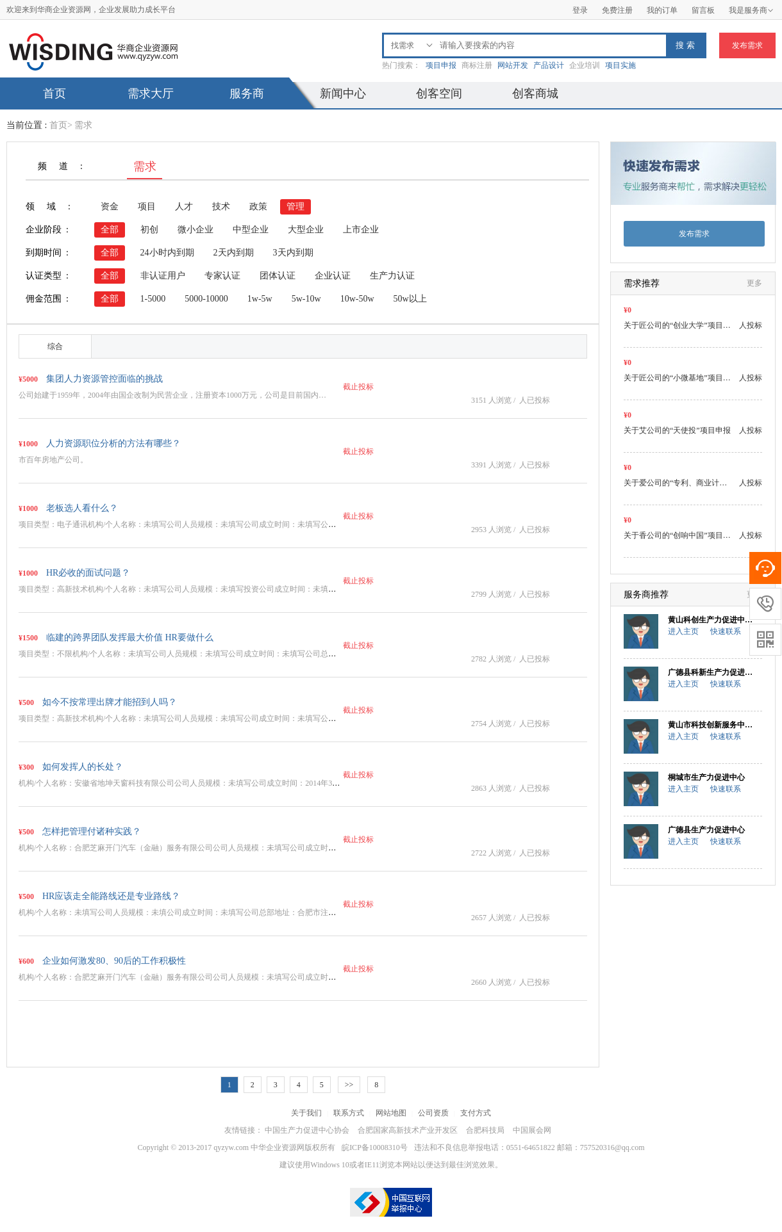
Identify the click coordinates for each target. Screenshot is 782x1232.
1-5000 (153, 299)
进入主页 (683, 631)
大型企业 (306, 229)
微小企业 (195, 229)
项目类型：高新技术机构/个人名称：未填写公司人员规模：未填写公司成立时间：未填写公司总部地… (193, 718)
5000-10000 (206, 299)
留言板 (703, 10)
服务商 (246, 93)
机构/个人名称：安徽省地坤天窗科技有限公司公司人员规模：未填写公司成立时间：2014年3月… (183, 783)
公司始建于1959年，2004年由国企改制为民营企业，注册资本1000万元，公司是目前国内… (172, 395)
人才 (184, 206)
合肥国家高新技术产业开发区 (408, 1130)
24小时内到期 (167, 252)
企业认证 (333, 275)
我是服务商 (751, 10)
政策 (258, 206)
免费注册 (617, 10)
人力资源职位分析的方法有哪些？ (113, 443)
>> (349, 1084)
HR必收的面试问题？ (88, 573)
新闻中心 (343, 93)
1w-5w (259, 299)
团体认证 (277, 275)
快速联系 (725, 631)
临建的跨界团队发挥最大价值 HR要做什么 (129, 637)
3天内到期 (293, 252)
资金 (110, 206)
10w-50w (357, 299)
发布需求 (747, 45)
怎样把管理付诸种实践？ (91, 831)
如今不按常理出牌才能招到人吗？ (109, 702)
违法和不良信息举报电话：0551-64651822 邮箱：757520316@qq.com (529, 1147)
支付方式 (475, 1112)
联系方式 (348, 1112)
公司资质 (433, 1112)
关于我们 (306, 1112)
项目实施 (620, 65)
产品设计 (548, 65)
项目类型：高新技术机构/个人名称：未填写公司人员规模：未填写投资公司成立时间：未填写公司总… (193, 589)
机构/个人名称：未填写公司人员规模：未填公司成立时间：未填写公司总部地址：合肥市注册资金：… (193, 912)
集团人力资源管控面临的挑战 (104, 379)
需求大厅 (151, 93)
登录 (580, 10)
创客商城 (535, 93)
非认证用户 (162, 275)
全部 (110, 229)
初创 (149, 229)
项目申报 (441, 65)
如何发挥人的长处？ (82, 767)
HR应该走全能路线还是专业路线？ (111, 896)
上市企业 (361, 229)
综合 (55, 346)
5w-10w (306, 299)
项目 (147, 206)
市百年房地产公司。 (53, 459)
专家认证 (222, 275)
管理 (295, 206)
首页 (54, 93)
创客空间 (439, 93)
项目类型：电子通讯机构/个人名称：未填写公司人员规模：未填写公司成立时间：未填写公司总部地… (193, 524)
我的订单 (662, 10)
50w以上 (410, 299)
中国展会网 (532, 1130)
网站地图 (391, 1112)
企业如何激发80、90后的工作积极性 (114, 961)
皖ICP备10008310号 (375, 1147)
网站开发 (512, 65)
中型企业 (251, 229)
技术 (221, 206)
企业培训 (584, 65)
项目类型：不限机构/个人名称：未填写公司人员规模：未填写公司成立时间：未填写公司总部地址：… (193, 653)
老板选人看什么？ (82, 508)
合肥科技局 (485, 1130)
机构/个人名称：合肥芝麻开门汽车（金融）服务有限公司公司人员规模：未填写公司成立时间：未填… (193, 847)
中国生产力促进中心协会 (307, 1130)
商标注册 (477, 65)
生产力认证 (392, 275)
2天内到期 (233, 252)
